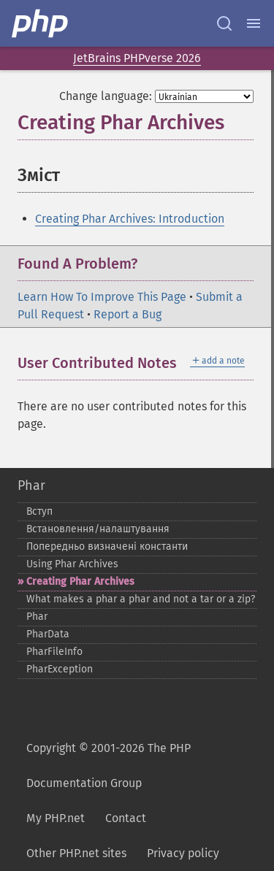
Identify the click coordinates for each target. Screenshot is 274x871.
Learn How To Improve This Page (102, 297)
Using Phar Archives (72, 564)
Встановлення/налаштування (98, 529)
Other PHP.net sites (76, 853)
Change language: (105, 96)
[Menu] (253, 23)
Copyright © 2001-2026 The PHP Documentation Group (108, 765)
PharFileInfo (54, 651)
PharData (47, 634)
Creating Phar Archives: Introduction (129, 219)
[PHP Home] (41, 23)
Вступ (39, 511)
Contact (125, 818)
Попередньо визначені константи (107, 546)
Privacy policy (183, 853)
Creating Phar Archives (80, 581)
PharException (59, 669)
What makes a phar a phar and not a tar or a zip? (140, 599)
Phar (31, 485)
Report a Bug (127, 314)
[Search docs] (224, 23)
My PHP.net (55, 818)
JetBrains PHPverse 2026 (137, 58)
